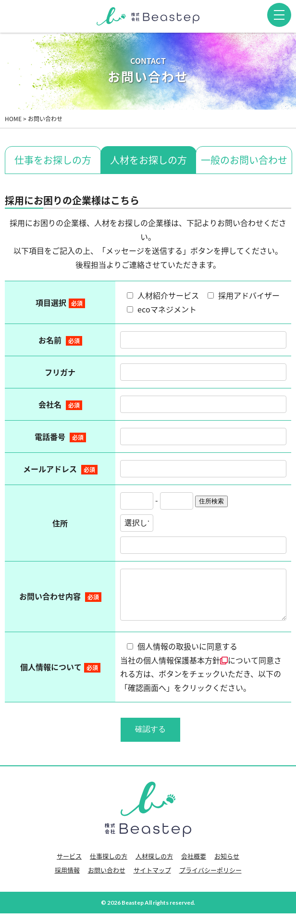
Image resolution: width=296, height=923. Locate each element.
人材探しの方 (154, 865)
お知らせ (226, 865)
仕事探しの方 (108, 865)
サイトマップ (152, 879)
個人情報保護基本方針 (185, 669)
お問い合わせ (106, 879)
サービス (69, 865)
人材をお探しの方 (148, 160)
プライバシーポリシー (210, 879)
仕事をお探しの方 (52, 160)
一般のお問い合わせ (244, 160)
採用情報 (67, 879)
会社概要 (193, 865)
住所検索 (211, 501)
